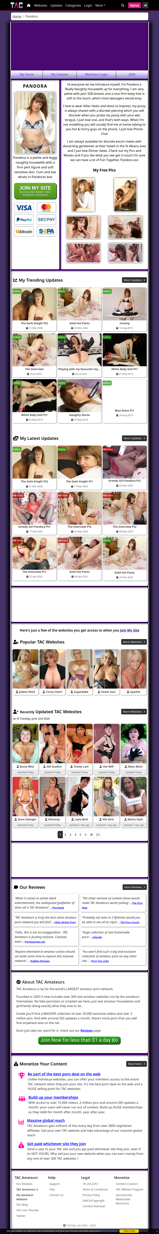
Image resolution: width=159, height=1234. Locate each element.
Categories (73, 5)
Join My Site (129, 630)
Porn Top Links (100, 961)
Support (55, 1184)
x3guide (97, 937)
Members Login (96, 74)
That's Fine (129, 1231)
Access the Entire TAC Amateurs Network (35, 191)
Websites (40, 5)
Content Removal (94, 1206)
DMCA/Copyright (94, 1200)
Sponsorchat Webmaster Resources (124, 1199)
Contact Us (57, 1195)
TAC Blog (22, 1204)
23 (98, 834)
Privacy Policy (109, 1231)
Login (88, 5)
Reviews (87, 1030)
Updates (56, 5)
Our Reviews (24, 1184)
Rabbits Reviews (40, 961)
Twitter (20, 1216)
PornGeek (58, 907)
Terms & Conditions (95, 1189)
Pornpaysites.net (35, 941)
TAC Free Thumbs (27, 1210)
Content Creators (127, 1184)
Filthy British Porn (65, 922)
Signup (134, 5)
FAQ (52, 1189)
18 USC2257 (90, 1184)
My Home (27, 74)
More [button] (99, 5)
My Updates (59, 74)
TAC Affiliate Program (129, 1189)
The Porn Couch (129, 922)
